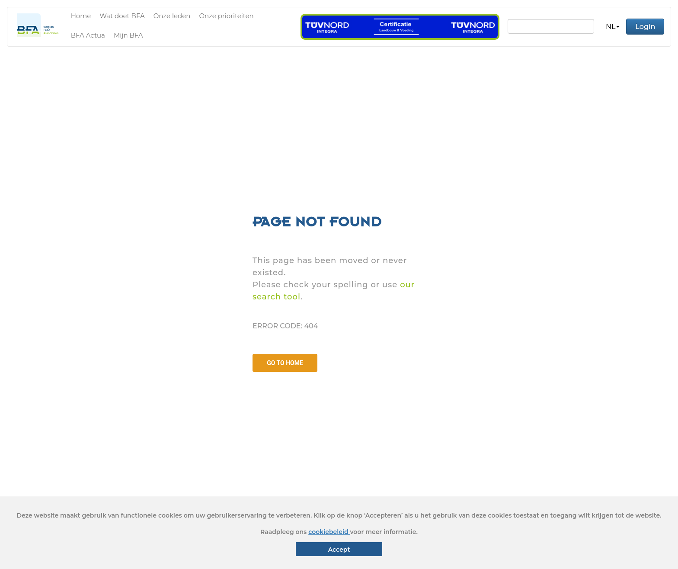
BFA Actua (88, 35)
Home (81, 16)
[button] (613, 27)
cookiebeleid (329, 532)
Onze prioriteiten (226, 16)
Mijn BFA (128, 35)
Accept (339, 549)
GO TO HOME (285, 362)
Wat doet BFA (121, 16)
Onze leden (172, 16)
